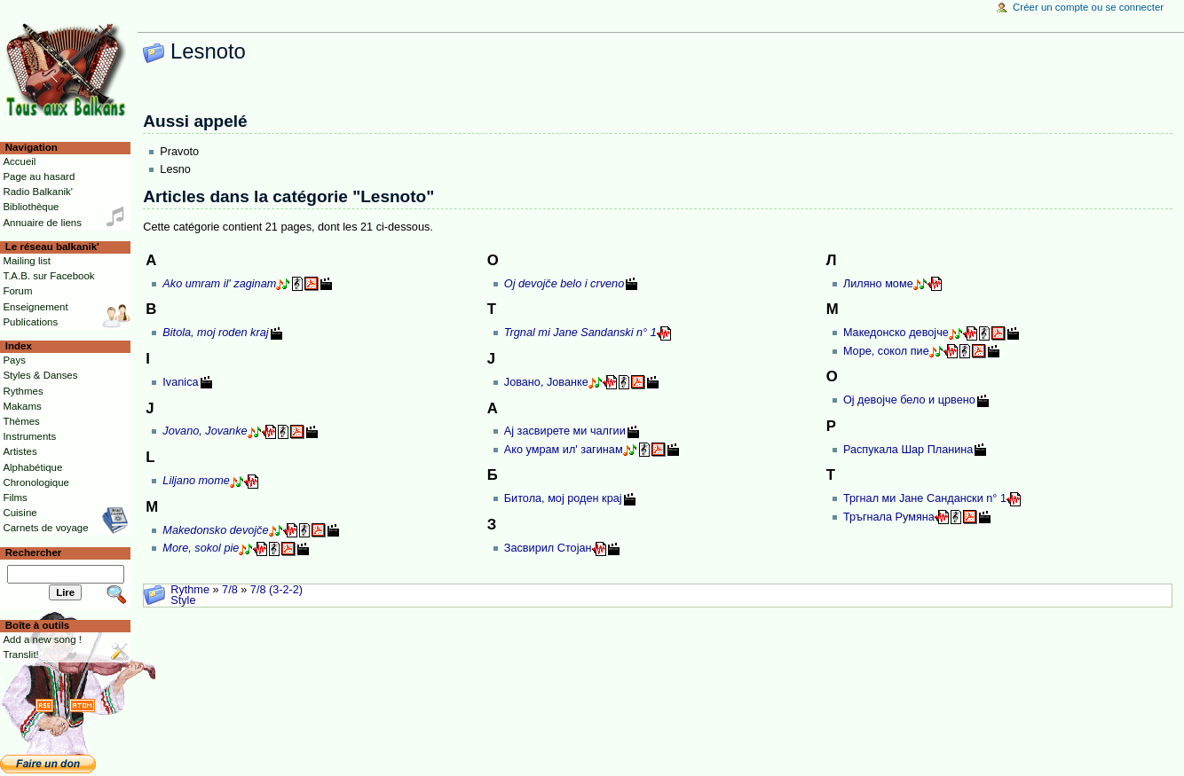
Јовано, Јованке (546, 382)
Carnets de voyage (45, 527)
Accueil (19, 161)
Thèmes (21, 421)
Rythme (189, 590)
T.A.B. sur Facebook (48, 275)
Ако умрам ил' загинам (563, 449)
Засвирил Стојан (548, 548)
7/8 (230, 590)
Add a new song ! (42, 639)
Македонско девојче (896, 332)
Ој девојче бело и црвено (909, 400)
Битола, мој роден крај (563, 498)
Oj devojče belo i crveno (564, 284)
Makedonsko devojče (215, 530)
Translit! (20, 654)
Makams (22, 406)
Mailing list (26, 260)
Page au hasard (39, 176)
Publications (30, 322)
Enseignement (35, 307)
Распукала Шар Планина (908, 449)
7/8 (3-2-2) (276, 590)
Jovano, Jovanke (204, 431)
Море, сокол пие (886, 351)
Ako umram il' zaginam (219, 284)
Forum (17, 291)
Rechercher (33, 552)
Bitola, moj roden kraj (215, 332)
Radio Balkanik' (38, 191)
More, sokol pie (200, 548)
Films (15, 497)
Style (182, 600)
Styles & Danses (40, 375)
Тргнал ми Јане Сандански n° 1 (924, 498)
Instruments (29, 436)
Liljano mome (195, 480)
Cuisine (19, 512)
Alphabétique (32, 467)
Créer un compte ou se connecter (1088, 7)
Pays (14, 360)
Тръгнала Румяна (889, 517)
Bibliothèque (31, 206)
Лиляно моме (878, 284)
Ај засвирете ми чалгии (565, 431)
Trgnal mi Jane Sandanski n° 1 (580, 332)
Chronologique (36, 482)
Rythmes (23, 391)
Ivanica (180, 382)
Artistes (19, 451)
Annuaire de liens (42, 222)
